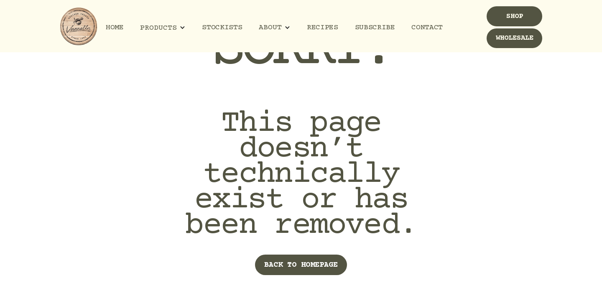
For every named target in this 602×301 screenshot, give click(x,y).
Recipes (322, 27)
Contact (426, 27)
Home (115, 27)
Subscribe (375, 27)
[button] (163, 27)
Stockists (222, 27)
